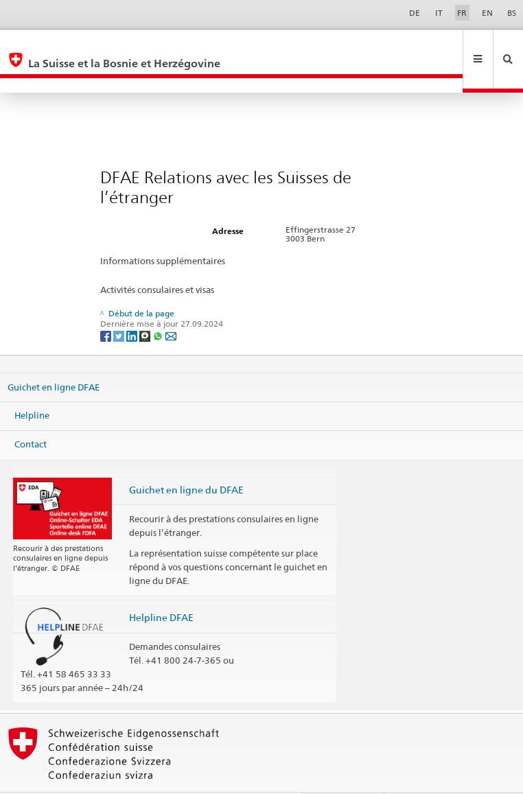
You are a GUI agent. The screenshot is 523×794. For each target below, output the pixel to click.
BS (511, 13)
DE (414, 13)
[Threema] (145, 306)
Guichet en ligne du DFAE (186, 460)
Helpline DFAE (161, 588)
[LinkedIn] (132, 306)
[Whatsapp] (158, 306)
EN (487, 13)
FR (462, 13)
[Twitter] (119, 306)
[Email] (170, 306)
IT (439, 13)
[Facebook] (106, 306)
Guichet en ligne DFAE (54, 357)
